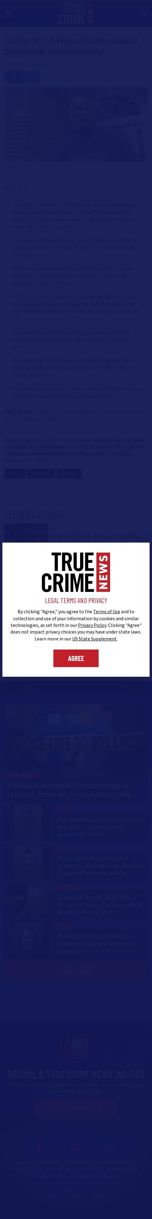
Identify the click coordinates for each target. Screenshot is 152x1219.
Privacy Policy (92, 625)
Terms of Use (106, 611)
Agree (76, 658)
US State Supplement (94, 639)
